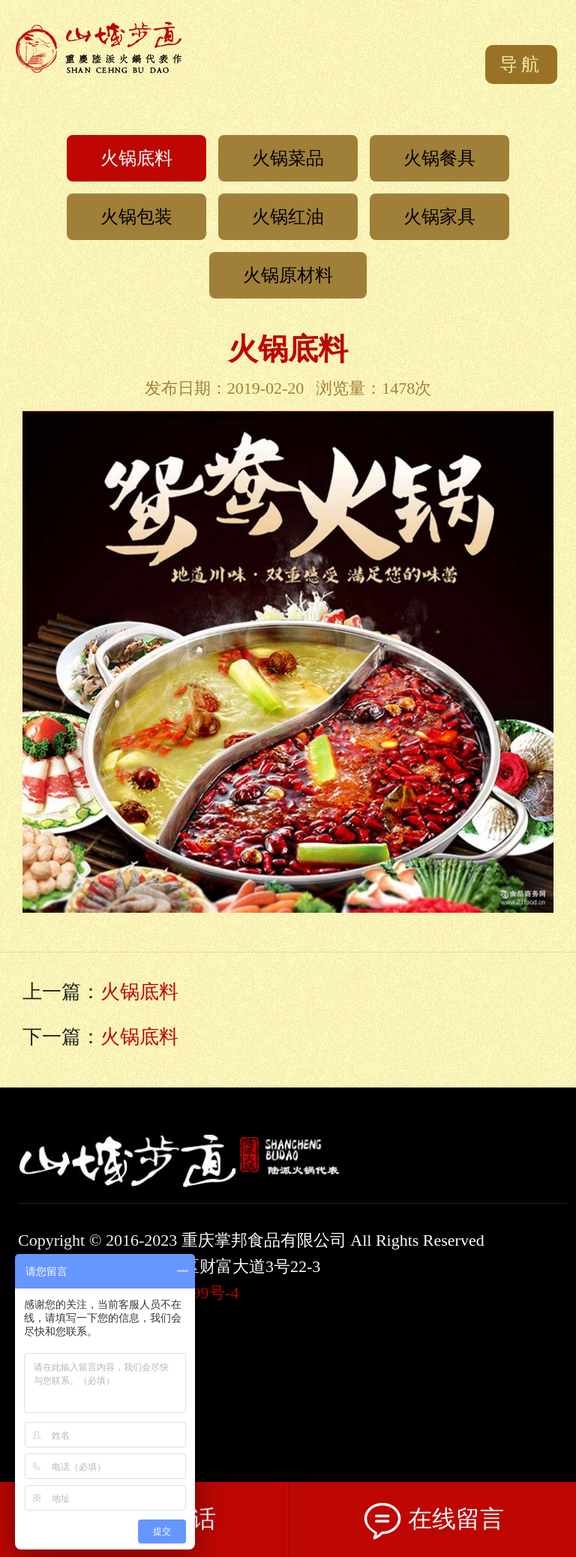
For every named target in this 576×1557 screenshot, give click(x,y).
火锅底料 (136, 158)
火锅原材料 (288, 275)
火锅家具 (440, 216)
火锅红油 (288, 216)
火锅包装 (136, 216)
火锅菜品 (288, 158)
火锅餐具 (440, 158)
